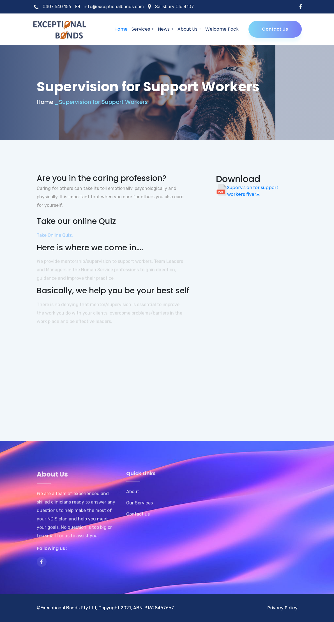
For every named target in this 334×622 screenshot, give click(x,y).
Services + (143, 29)
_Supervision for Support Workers (101, 102)
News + (166, 29)
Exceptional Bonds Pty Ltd (68, 607)
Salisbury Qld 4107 (171, 6)
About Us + (189, 29)
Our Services (139, 507)
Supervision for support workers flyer (252, 191)
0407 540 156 (52, 6)
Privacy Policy (282, 608)
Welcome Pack (222, 29)
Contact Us (275, 29)
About (132, 496)
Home (121, 29)
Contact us (138, 518)
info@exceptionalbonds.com (109, 6)
